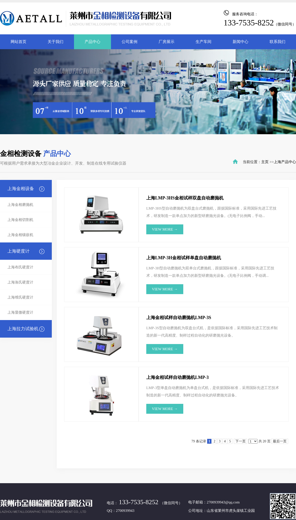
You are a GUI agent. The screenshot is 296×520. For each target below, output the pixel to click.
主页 (265, 162)
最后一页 (280, 441)
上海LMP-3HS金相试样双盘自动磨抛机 (184, 197)
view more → (165, 229)
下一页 (240, 441)
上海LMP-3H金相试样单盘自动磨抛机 (183, 257)
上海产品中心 (285, 162)
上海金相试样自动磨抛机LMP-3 (177, 377)
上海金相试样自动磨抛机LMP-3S (178, 317)
